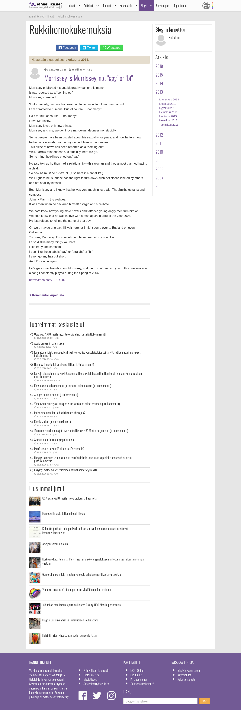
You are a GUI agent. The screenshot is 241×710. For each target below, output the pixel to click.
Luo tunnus (136, 674)
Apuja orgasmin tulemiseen (49, 343)
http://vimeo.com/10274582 (47, 280)
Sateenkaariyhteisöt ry (96, 683)
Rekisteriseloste (186, 679)
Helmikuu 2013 (168, 120)
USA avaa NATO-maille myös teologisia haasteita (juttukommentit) (70, 334)
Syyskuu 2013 (167, 107)
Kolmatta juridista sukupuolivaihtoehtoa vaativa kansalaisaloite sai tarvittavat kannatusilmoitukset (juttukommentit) (87, 354)
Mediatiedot (90, 679)
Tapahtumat (180, 5)
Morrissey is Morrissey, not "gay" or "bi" (88, 78)
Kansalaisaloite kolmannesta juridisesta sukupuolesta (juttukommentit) (72, 385)
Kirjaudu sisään (138, 679)
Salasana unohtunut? (142, 683)
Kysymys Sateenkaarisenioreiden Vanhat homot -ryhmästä (65, 470)
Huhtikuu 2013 (168, 116)
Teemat (107, 5)
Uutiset (71, 5)
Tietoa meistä (91, 674)
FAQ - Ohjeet (137, 670)
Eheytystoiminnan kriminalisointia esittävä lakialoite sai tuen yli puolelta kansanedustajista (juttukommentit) (83, 459)
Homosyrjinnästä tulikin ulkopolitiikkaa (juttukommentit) (64, 364)
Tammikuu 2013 (168, 124)
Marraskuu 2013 (169, 99)
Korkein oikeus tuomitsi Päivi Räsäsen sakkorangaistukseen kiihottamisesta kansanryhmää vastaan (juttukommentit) (88, 375)
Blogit (144, 5)
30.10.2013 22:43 (55, 69)
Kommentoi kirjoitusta (46, 295)
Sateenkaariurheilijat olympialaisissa (54, 439)
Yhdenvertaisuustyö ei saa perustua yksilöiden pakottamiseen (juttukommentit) (77, 404)
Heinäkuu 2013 (168, 112)
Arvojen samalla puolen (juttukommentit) (56, 395)
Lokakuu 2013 (167, 103)
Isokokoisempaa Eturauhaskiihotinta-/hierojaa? (59, 413)
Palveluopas (162, 5)
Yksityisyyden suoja (189, 670)
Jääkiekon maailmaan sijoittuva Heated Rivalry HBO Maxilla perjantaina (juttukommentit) (81, 430)
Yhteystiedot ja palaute (96, 670)
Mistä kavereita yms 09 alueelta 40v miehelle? (59, 449)
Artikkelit (89, 5)
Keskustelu (126, 5)
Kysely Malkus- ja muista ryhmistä (52, 421)
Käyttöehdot (184, 674)
